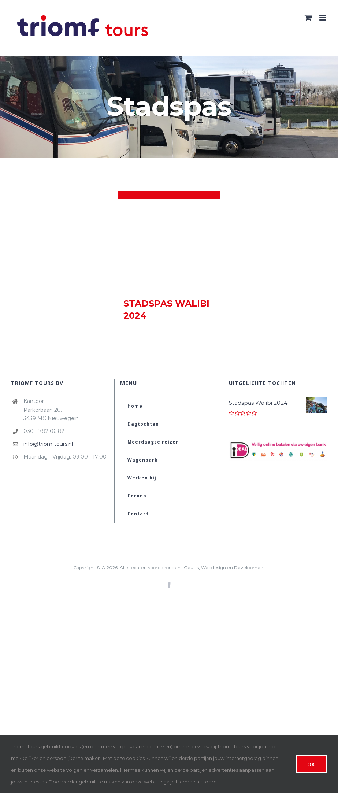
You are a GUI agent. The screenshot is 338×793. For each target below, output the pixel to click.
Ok (311, 764)
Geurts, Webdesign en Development (224, 567)
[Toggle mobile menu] (323, 18)
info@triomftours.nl (48, 444)
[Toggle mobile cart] (308, 18)
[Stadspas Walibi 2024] (169, 244)
